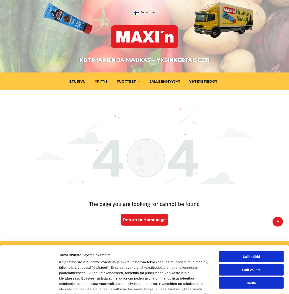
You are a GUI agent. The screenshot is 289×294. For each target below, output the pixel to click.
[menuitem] (78, 81)
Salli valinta (251, 237)
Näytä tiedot (241, 285)
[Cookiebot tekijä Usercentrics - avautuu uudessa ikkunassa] (29, 285)
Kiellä (251, 251)
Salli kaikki (251, 224)
